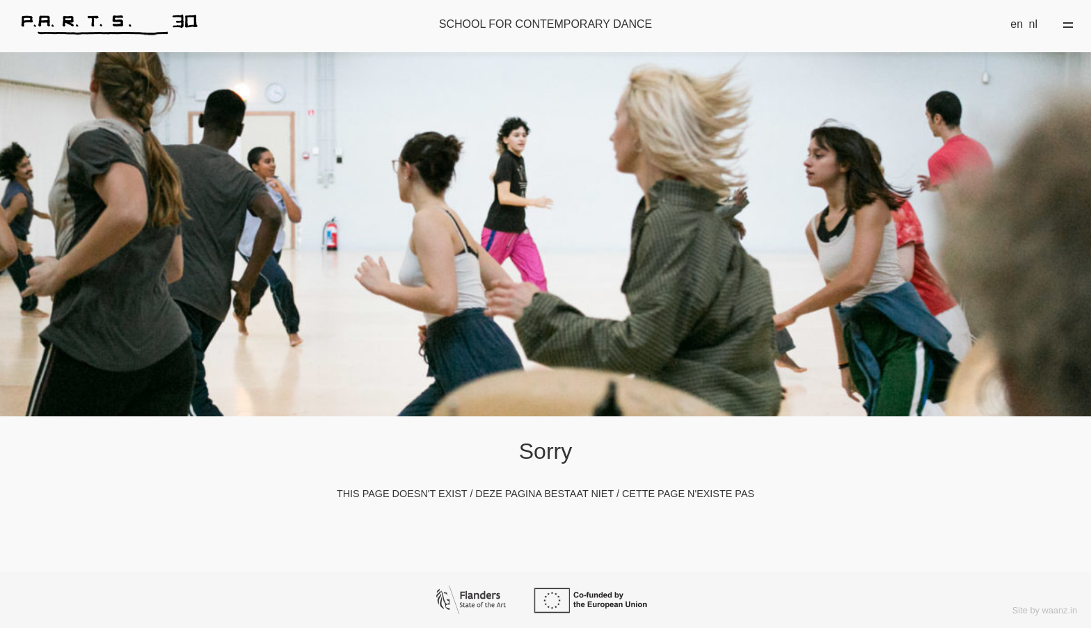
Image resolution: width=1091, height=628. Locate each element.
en (1016, 24)
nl (1033, 24)
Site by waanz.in (1044, 610)
